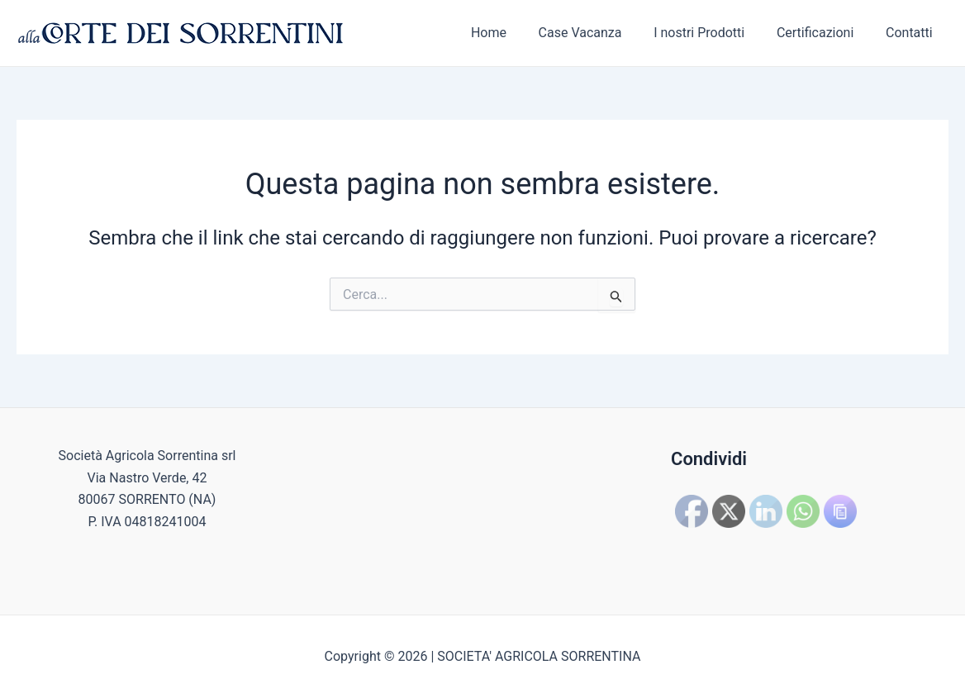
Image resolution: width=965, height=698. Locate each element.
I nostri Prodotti (713, 32)
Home (513, 32)
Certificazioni (823, 32)
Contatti (911, 32)
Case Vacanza (599, 32)
